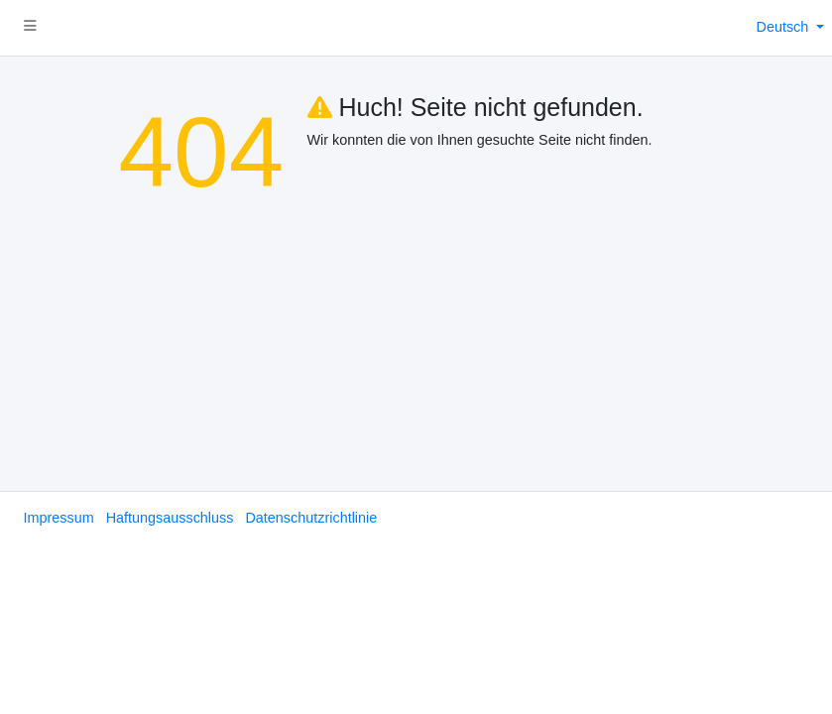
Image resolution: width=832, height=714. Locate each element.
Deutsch (785, 27)
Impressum (59, 518)
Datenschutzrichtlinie (311, 518)
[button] (30, 28)
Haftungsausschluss (170, 518)
